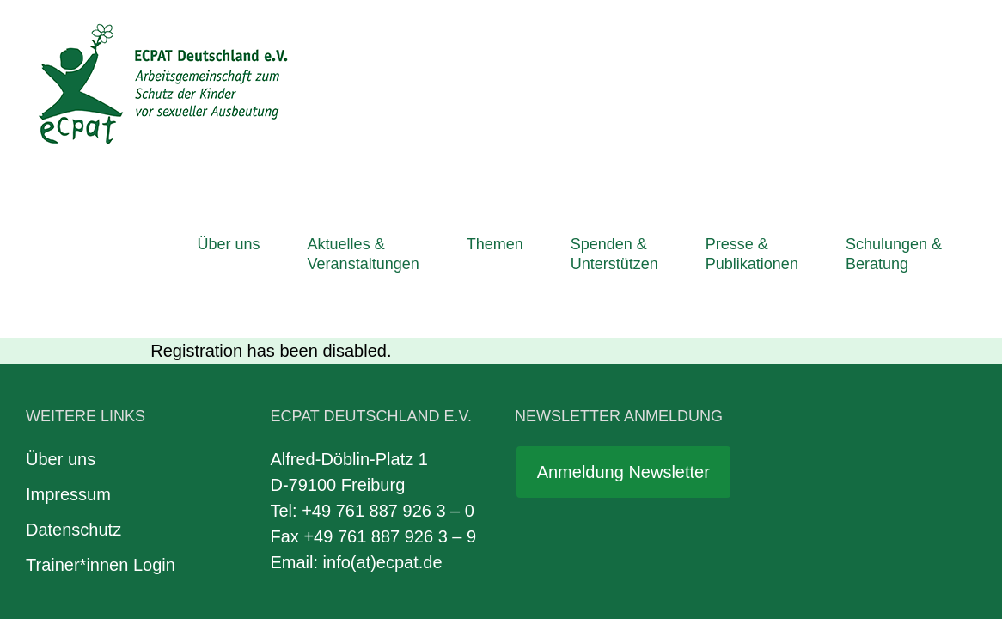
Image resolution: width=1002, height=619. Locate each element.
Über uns (60, 293)
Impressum (68, 328)
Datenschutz (73, 363)
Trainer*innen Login (100, 398)
